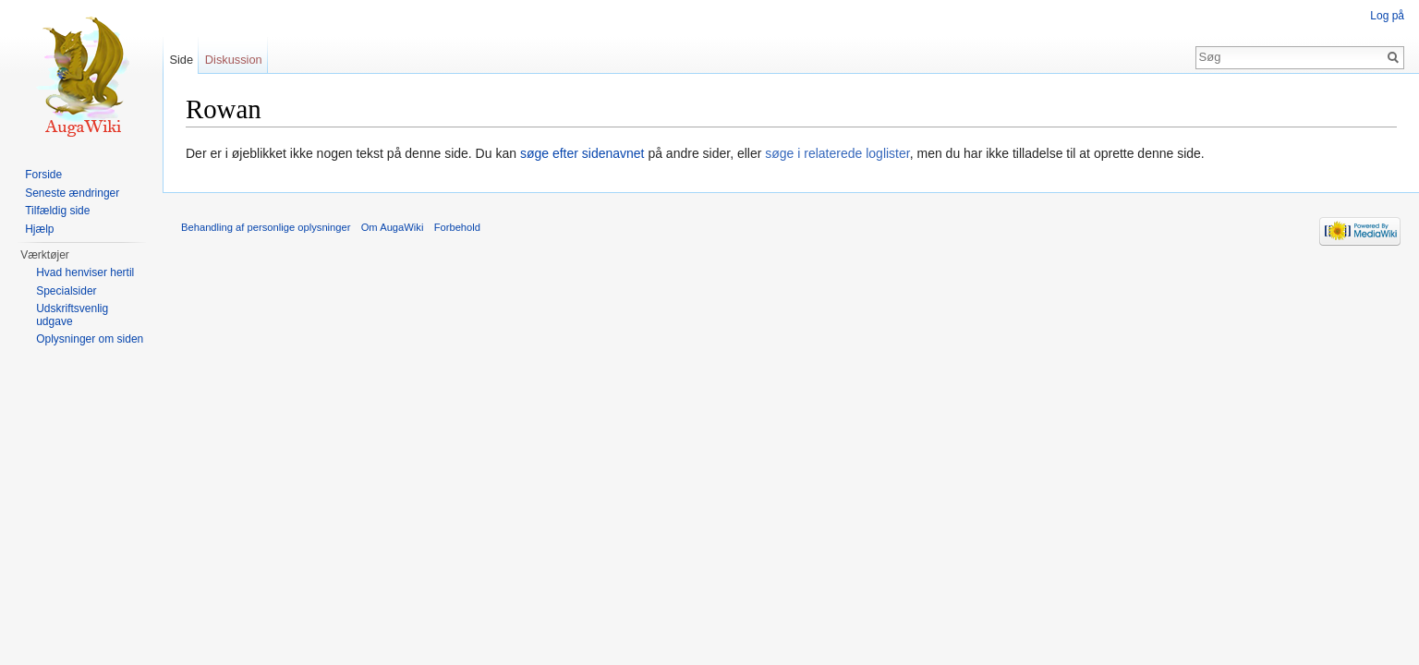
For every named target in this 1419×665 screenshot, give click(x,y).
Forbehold (457, 227)
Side (181, 59)
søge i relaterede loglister (837, 153)
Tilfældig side (57, 210)
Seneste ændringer (72, 193)
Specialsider (66, 290)
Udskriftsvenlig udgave (72, 315)
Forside (43, 174)
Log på (1387, 15)
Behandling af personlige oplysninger (265, 227)
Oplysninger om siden (89, 338)
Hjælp (39, 229)
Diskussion (233, 59)
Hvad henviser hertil (85, 272)
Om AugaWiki (392, 227)
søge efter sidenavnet (582, 153)
